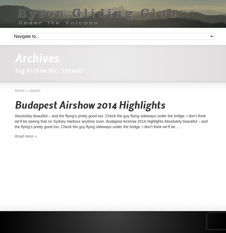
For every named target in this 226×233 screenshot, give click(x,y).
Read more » (26, 136)
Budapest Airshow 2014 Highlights (90, 106)
